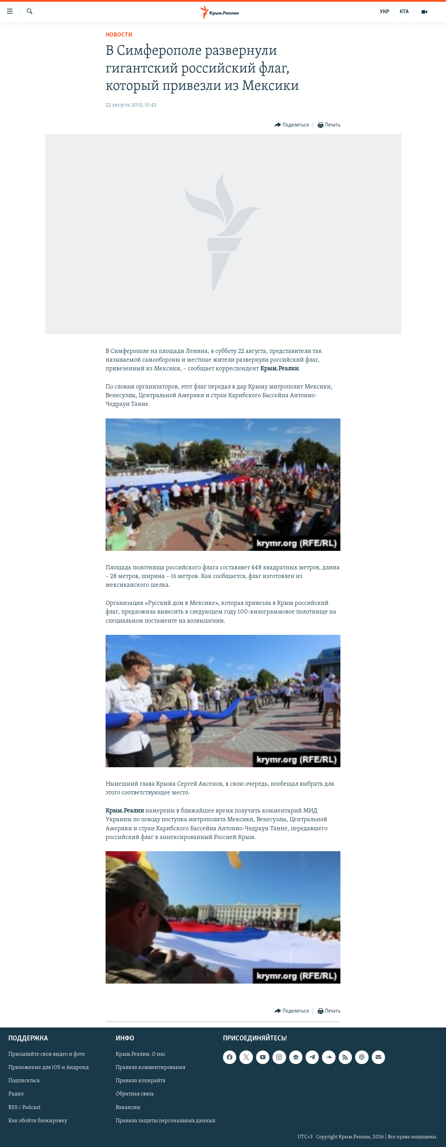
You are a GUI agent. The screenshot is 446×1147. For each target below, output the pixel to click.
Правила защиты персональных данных (165, 1121)
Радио (16, 1094)
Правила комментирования (150, 1067)
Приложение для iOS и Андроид (48, 1067)
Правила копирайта (141, 1081)
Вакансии (128, 1107)
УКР (384, 12)
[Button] (292, 125)
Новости (119, 35)
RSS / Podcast (24, 1107)
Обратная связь (135, 1094)
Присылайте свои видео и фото (46, 1054)
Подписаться (24, 1081)
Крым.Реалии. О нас (141, 1054)
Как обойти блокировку (37, 1121)
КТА (404, 12)
